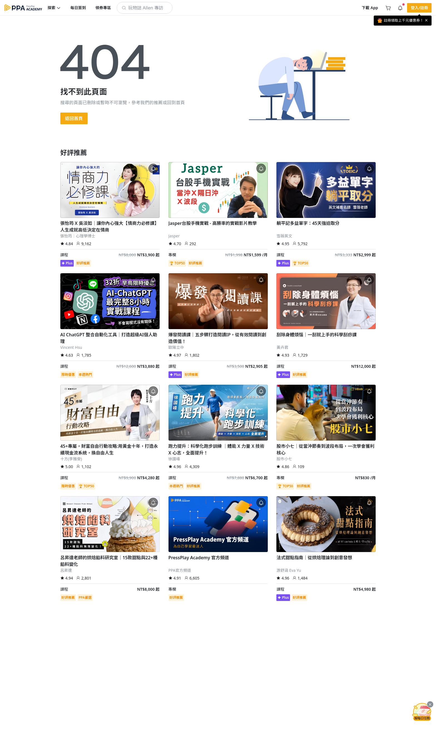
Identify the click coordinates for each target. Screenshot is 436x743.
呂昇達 (66, 570)
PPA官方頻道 (180, 570)
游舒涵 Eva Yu (288, 570)
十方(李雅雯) (71, 458)
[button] (54, 8)
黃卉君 (282, 347)
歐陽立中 (176, 347)
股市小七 (284, 458)
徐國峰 (174, 458)
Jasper (174, 235)
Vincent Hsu (71, 347)
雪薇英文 (284, 235)
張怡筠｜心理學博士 (77, 235)
